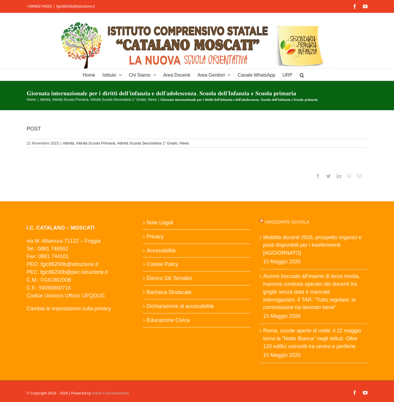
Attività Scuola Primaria (95, 143)
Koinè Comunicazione (110, 393)
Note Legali (159, 222)
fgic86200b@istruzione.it (75, 6)
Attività (68, 143)
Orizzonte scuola (287, 221)
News (184, 143)
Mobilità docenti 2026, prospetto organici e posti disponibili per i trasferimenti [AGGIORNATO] (312, 245)
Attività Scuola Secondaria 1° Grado (147, 143)
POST (34, 129)
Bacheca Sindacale (168, 292)
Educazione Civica (168, 320)
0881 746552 (53, 249)
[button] (302, 74)
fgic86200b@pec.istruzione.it (74, 272)
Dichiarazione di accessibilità (179, 306)
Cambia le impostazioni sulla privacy (69, 308)
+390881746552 (39, 6)
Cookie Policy (162, 264)
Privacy (155, 236)
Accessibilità (160, 250)
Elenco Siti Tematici (169, 278)
